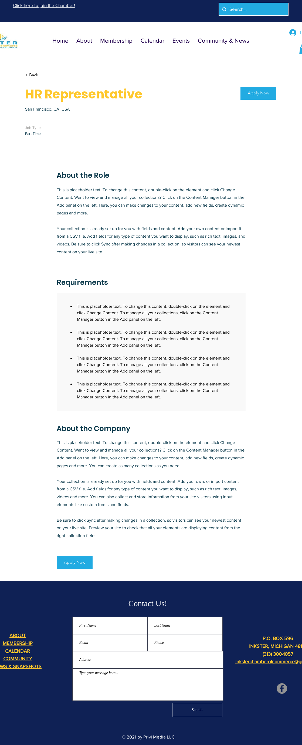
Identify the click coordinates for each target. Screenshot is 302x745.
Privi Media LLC (159, 736)
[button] (258, 93)
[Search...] (253, 9)
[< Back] (44, 75)
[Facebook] (282, 688)
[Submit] (197, 710)
